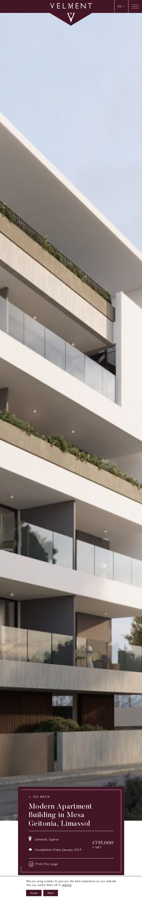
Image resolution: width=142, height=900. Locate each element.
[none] (121, 6)
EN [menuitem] (120, 6)
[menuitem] (121, 6)
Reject (51, 893)
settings (67, 885)
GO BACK (41, 797)
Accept (33, 893)
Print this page (43, 864)
